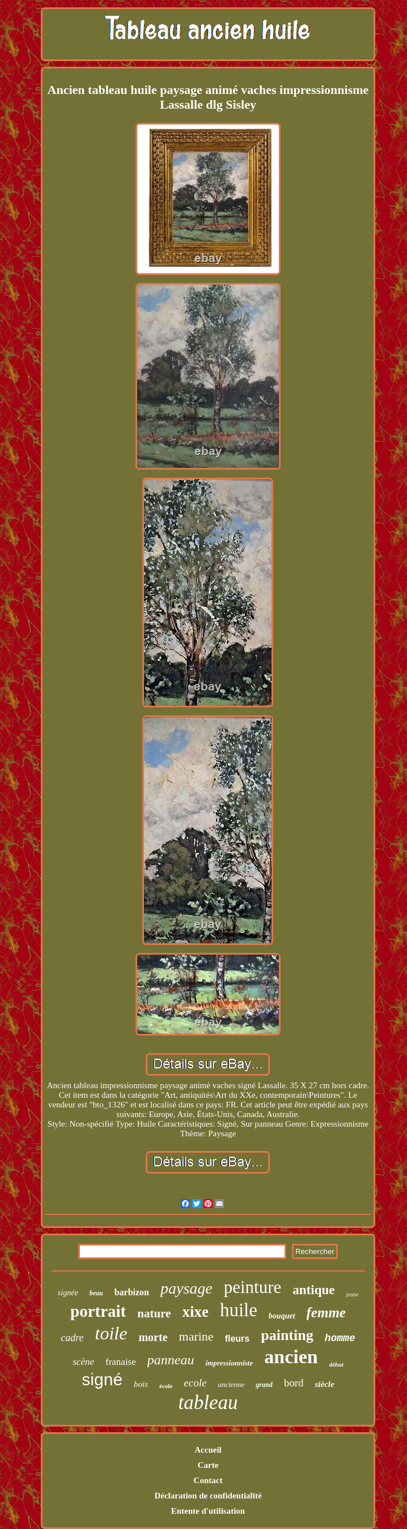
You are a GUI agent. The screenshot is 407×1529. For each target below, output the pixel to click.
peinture (253, 1287)
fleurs (237, 1338)
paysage (186, 1288)
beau (96, 1293)
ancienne (231, 1384)
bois (141, 1384)
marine (196, 1336)
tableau (208, 1402)
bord (294, 1383)
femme (326, 1312)
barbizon (132, 1292)
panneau (170, 1359)
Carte (208, 1465)
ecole (195, 1383)
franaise (120, 1361)
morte (152, 1337)
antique (313, 1290)
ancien (290, 1356)
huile (238, 1310)
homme (340, 1338)
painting (287, 1335)
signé (102, 1379)
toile (111, 1333)
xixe (195, 1311)
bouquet (282, 1316)
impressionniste (229, 1363)
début (336, 1364)
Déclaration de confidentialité (207, 1495)
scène (83, 1361)
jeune (352, 1294)
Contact (208, 1480)
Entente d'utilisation (208, 1510)
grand (264, 1385)
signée (68, 1293)
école (165, 1385)
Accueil (207, 1449)
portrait (98, 1311)
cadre (72, 1337)
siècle (324, 1384)
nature (154, 1313)
